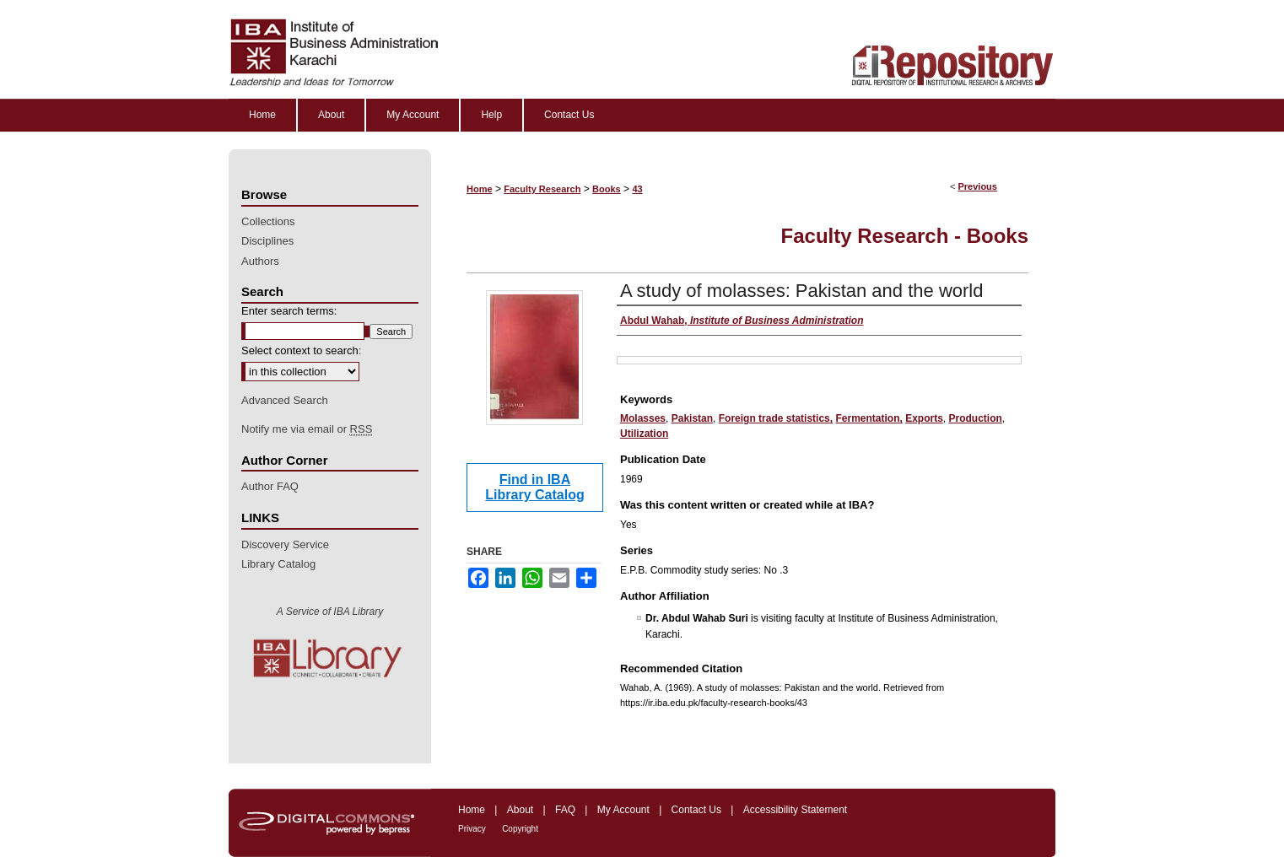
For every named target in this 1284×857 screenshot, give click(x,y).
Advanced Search (284, 400)
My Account (623, 810)
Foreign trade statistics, (776, 418)
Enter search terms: (289, 311)
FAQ (565, 810)
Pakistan (692, 418)
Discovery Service (285, 544)
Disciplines (267, 240)
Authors (260, 261)
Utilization (644, 433)
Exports (924, 418)
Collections (268, 221)
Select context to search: (301, 350)
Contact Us (696, 810)
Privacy (472, 828)
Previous (977, 186)
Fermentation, (868, 418)
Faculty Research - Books (904, 235)
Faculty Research (542, 189)
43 (637, 189)
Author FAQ (270, 486)
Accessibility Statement (795, 810)
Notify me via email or (306, 429)
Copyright (520, 828)
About (520, 810)
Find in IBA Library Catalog (534, 487)
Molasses (643, 418)
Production (975, 418)
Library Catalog (278, 564)
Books (606, 189)
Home (480, 189)
